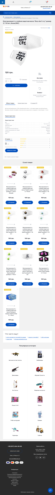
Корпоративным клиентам (15, 477)
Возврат (39, 92)
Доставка (40, 78)
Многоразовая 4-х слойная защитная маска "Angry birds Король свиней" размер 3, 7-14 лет (11, 271)
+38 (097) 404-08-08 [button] (15, 446)
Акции (14, 485)
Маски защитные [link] (17, 17)
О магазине (14, 472)
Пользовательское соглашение (14, 476)
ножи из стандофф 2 (33, 337)
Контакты (15, 479)
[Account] (13, 2)
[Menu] (2, 2)
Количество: (8, 78)
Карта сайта (15, 482)
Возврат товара (14, 480)
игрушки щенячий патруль (20, 339)
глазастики (9, 339)
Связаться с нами (14, 451)
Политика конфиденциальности (14, 474)
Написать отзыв (11, 150)
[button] (25, 7)
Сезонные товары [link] (8, 17)
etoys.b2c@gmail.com (14, 458)
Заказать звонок (47, 8)
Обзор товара (10, 103)
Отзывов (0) (34, 103)
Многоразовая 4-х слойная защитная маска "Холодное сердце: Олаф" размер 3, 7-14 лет (11, 312)
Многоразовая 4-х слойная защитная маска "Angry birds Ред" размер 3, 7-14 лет (44, 190)
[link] (3, 17)
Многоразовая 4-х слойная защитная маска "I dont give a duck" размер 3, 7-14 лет (27, 271)
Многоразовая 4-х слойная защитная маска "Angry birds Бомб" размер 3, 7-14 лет (27, 230)
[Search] (50, 13)
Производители (14, 483)
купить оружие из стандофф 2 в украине (16, 337)
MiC (49, 27)
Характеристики (22, 103)
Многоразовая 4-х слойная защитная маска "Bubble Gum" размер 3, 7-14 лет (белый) (11, 190)
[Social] (36, 457)
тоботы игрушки (45, 337)
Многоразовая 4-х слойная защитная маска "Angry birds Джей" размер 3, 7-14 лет (43, 230)
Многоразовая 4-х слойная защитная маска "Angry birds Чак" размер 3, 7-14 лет (11, 230)
